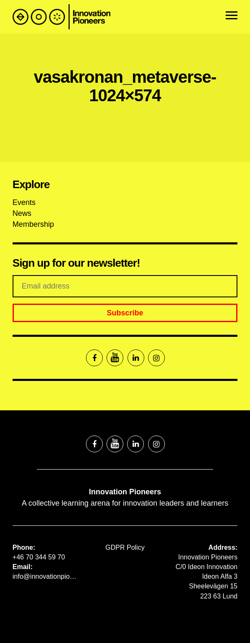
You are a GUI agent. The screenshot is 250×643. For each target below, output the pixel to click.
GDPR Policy (124, 547)
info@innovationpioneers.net (46, 576)
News (22, 213)
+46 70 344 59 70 (39, 557)
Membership (33, 224)
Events (24, 202)
